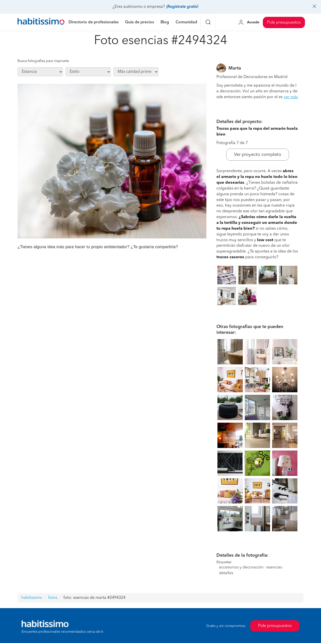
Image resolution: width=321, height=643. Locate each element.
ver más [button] (291, 97)
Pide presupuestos (284, 23)
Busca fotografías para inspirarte (43, 61)
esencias (274, 567)
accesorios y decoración (241, 567)
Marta (234, 68)
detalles (226, 573)
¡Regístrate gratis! (182, 7)
